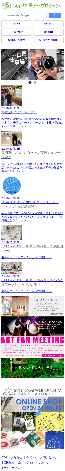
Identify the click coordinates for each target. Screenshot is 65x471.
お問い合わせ (48, 457)
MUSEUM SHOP (48, 40)
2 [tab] (35, 82)
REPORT (48, 32)
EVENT (48, 23)
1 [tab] (30, 82)
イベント (31, 457)
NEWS (16, 23)
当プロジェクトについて (33, 462)
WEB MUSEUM (16, 40)
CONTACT (17, 32)
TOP (4, 457)
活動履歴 (8, 462)
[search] (25, 15)
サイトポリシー (13, 467)
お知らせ (16, 457)
